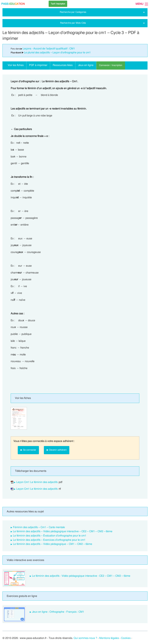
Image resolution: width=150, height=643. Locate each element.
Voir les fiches (16, 65)
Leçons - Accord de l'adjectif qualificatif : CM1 (49, 48)
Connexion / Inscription (110, 65)
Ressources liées (63, 65)
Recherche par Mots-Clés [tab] (73, 23)
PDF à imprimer (38, 65)
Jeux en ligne (85, 65)
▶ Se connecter (28, 450)
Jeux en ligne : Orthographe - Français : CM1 (58, 611)
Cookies (126, 638)
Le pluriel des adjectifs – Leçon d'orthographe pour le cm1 (57, 52)
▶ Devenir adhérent (57, 450)
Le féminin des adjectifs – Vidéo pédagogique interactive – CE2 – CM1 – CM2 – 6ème (63, 531)
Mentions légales (109, 638)
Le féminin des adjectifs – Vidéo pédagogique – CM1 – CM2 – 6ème (52, 544)
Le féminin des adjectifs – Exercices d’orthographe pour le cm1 (49, 540)
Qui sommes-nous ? (85, 638)
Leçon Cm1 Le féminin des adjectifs (37, 482)
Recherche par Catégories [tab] (73, 12)
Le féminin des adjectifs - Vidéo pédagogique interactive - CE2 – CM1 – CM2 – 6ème (81, 576)
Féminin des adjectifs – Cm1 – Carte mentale (39, 527)
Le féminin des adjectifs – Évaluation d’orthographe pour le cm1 (49, 535)
